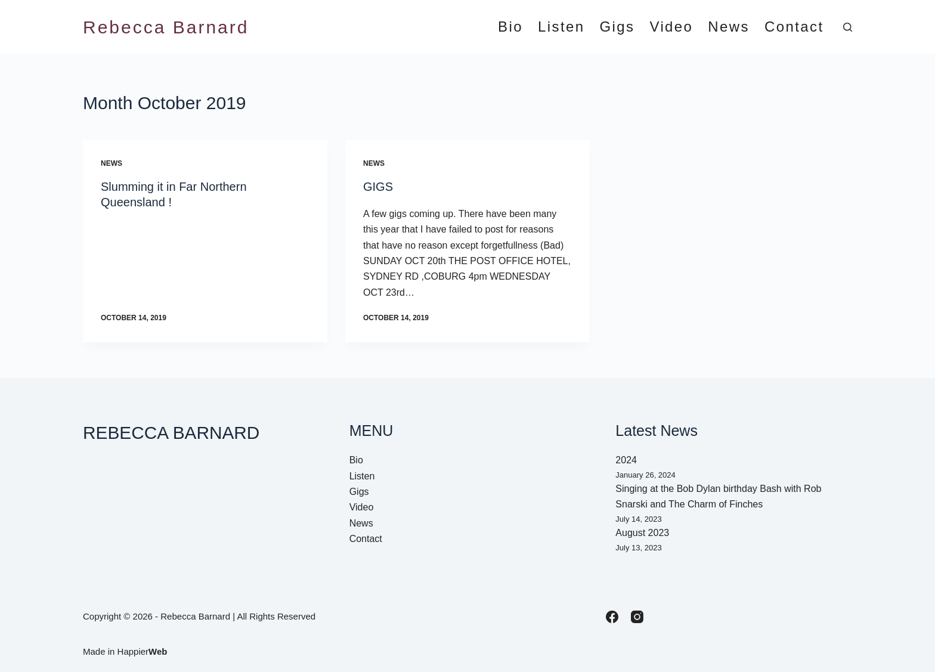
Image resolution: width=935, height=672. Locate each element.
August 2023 (642, 533)
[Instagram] (637, 617)
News (729, 27)
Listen (561, 27)
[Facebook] (612, 617)
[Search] (847, 27)
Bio (510, 27)
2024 (626, 460)
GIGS (378, 186)
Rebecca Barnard (166, 27)
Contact (794, 27)
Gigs (616, 27)
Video (671, 27)
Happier (142, 651)
